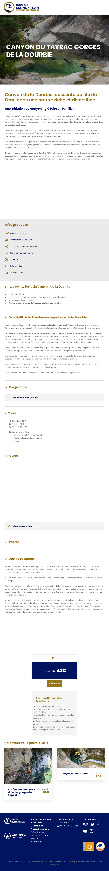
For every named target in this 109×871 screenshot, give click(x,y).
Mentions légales (53, 862)
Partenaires (37, 862)
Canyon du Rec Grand (74, 773)
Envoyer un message (67, 825)
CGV (65, 862)
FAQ (22, 862)
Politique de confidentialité (82, 862)
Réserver (54, 683)
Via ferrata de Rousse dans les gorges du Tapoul (21, 792)
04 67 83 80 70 (63, 822)
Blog (28, 862)
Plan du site (12, 862)
